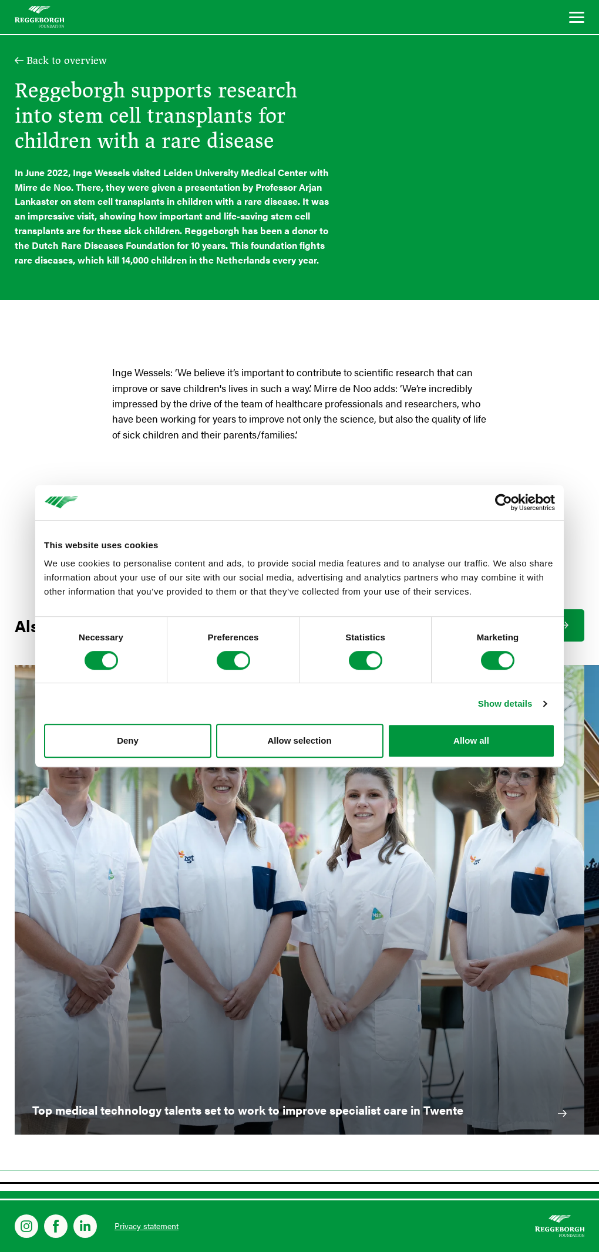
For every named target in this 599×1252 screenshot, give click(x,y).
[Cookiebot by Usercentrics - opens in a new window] (503, 502)
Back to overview (66, 60)
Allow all (471, 740)
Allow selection (299, 740)
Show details (505, 703)
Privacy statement (147, 1225)
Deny (128, 740)
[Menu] (576, 19)
